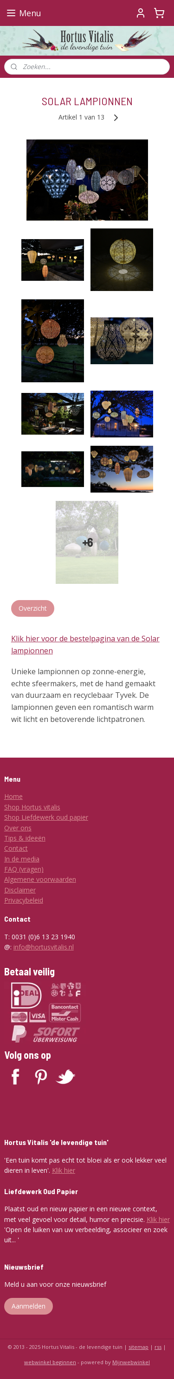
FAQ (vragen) (24, 869)
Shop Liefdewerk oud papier (46, 817)
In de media (21, 858)
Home (13, 796)
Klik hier (63, 1170)
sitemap (138, 1346)
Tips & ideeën (24, 838)
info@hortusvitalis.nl (43, 947)
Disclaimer (20, 890)
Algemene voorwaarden (40, 879)
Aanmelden (28, 1306)
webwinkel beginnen (50, 1362)
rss (158, 1346)
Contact (16, 848)
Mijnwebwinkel (131, 1362)
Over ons (18, 827)
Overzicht (33, 608)
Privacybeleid (23, 900)
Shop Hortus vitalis (32, 807)
